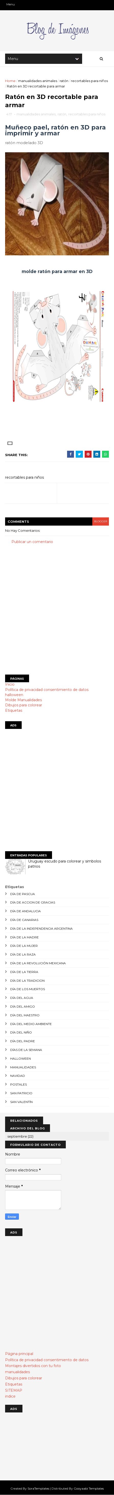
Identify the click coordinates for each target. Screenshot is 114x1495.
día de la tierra (24, 972)
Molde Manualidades (23, 700)
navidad (17, 1076)
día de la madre (24, 937)
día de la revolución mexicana (38, 963)
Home (10, 81)
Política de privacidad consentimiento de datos (46, 689)
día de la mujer (24, 946)
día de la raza (23, 954)
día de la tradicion (27, 980)
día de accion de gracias (32, 902)
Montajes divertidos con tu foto (33, 1365)
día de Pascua (22, 894)
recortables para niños (89, 81)
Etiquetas (13, 710)
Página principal (19, 1353)
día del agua (21, 998)
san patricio (21, 1093)
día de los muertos (27, 989)
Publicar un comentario (32, 541)
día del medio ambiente (31, 1024)
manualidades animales (37, 81)
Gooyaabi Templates (89, 1488)
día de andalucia (25, 911)
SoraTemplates (38, 1488)
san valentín (21, 1102)
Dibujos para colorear (23, 705)
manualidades (23, 1067)
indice (10, 1396)
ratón (64, 81)
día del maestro (25, 1015)
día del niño (21, 1032)
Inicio (10, 684)
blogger (100, 521)
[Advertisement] (57, 609)
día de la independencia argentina (41, 928)
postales (18, 1084)
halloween (14, 695)
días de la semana (26, 1050)
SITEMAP (13, 1390)
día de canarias (24, 920)
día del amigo (22, 1006)
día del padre (22, 1041)
